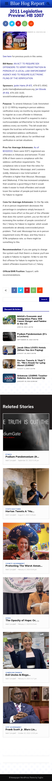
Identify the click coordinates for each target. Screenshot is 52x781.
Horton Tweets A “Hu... (20, 511)
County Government (15, 563)
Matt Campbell (15, 32)
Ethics (9, 454)
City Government (13, 727)
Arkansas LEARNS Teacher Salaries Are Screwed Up (32, 376)
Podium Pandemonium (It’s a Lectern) (32, 335)
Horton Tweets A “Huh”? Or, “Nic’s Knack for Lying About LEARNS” (31, 363)
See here (7, 56)
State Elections (13, 509)
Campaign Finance (14, 672)
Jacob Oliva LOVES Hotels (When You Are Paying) (31, 348)
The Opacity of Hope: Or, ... (22, 620)
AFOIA (8, 618)
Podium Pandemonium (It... (22, 456)
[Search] (44, 299)
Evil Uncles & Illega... (18, 674)
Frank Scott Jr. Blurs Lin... (21, 729)
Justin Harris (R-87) (23, 85)
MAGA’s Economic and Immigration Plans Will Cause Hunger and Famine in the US (31, 320)
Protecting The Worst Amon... (24, 565)
